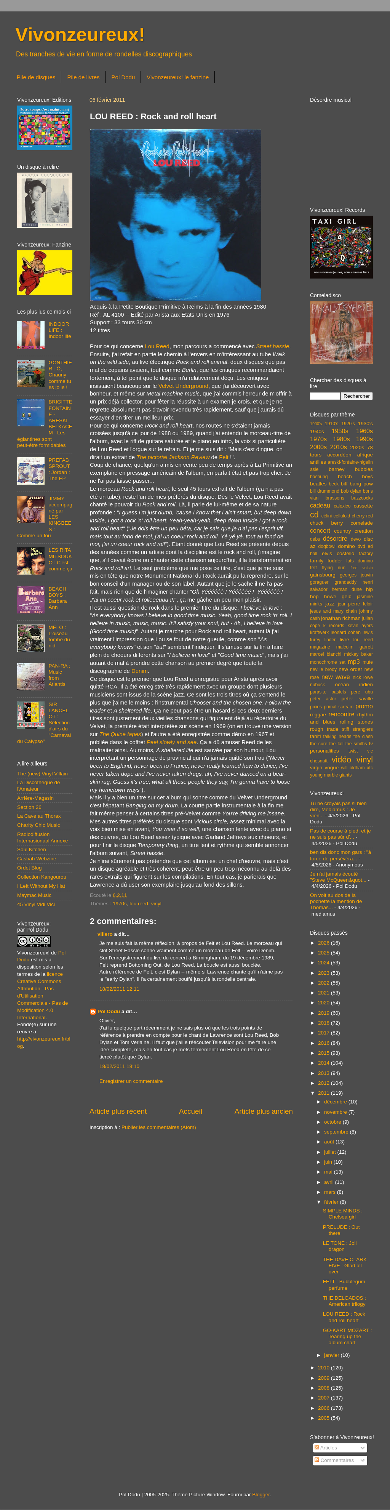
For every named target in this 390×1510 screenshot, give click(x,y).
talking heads (337, 736)
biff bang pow (357, 484)
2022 (324, 983)
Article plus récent (118, 1111)
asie (314, 469)
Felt (224, 457)
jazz (329, 604)
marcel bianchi (325, 654)
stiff (345, 729)
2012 (324, 1083)
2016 (324, 1043)
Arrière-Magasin (35, 798)
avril (329, 1182)
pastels (338, 692)
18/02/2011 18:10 (119, 1066)
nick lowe (363, 677)
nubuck (317, 684)
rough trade (324, 729)
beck (334, 484)
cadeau (320, 505)
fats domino (359, 561)
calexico (342, 506)
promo (364, 706)
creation (364, 531)
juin (329, 1162)
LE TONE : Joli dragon (340, 1246)
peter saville (357, 698)
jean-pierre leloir (355, 604)
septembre (337, 1132)
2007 (324, 1398)
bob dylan (351, 491)
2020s (357, 447)
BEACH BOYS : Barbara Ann (57, 598)
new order (350, 669)
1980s (341, 439)
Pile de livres (83, 77)
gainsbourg (323, 575)
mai (329, 1172)
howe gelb (338, 596)
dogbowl (326, 546)
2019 (324, 1013)
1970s (120, 903)
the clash (363, 736)
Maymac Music (34, 895)
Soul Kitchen (31, 849)
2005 (324, 1418)
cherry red (362, 516)
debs (315, 539)
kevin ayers (360, 625)
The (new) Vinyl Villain (42, 774)
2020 (324, 1003)
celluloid (341, 516)
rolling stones (356, 722)
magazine (320, 647)
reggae (318, 714)
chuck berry (326, 523)
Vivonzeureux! (80, 34)
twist (353, 751)
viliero (105, 934)
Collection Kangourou (41, 877)
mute (368, 662)
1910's (331, 423)
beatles (318, 484)
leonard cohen (346, 632)
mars (330, 1192)
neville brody (323, 669)
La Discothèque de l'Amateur (38, 785)
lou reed (138, 903)
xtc (370, 767)
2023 (324, 973)
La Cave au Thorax (39, 816)
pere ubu (362, 692)
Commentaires (334, 1460)
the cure (318, 743)
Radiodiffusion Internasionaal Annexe (42, 837)
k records (333, 625)
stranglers (363, 729)
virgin (316, 767)
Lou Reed (157, 346)
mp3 (354, 661)
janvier (332, 1355)
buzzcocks (362, 498)
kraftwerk (319, 632)
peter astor (323, 698)
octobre (333, 1122)
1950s (339, 431)
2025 (324, 953)
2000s (318, 447)
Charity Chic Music (38, 825)
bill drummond (324, 491)
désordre (335, 538)
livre (344, 639)
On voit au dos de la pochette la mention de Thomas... (336, 901)
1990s (364, 439)
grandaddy (345, 582)
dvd (361, 546)
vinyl (156, 903)
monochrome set (327, 662)
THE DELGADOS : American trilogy (344, 1301)
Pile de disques (36, 77)
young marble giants (331, 775)
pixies (316, 706)
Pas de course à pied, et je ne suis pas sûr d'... (340, 834)
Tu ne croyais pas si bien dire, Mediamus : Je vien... (338, 809)
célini (326, 516)
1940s (317, 431)
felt (313, 567)
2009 (324, 1378)
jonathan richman (341, 618)
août (330, 1142)
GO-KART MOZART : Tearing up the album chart (347, 1336)
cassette (363, 506)
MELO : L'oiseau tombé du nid (59, 636)
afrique (365, 455)
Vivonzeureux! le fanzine (178, 77)
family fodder (326, 561)
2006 (324, 1408)
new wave (335, 676)
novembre (336, 1112)
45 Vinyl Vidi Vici (36, 904)
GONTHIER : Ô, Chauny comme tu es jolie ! (60, 375)
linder (330, 639)
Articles (326, 1448)
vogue (331, 767)
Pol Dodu (123, 77)
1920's (348, 423)
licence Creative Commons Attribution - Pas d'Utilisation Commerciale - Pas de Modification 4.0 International (42, 995)
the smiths (356, 743)
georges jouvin (356, 575)
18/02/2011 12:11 (119, 989)
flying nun (333, 567)
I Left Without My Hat (41, 886)
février (332, 1202)
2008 (324, 1388)
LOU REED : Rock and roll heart (344, 1317)
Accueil (190, 1111)
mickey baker (358, 654)
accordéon (339, 455)
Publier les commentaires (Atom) (158, 1127)
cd (314, 514)
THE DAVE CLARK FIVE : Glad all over (345, 1266)
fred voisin (361, 567)
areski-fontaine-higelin (350, 462)
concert (320, 530)
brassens (335, 498)
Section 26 (29, 807)
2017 (324, 1033)
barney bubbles (351, 469)
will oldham (352, 767)
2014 (324, 1063)
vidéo (342, 759)
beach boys (355, 476)
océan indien (354, 684)
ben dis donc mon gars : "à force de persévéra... (340, 855)
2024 (324, 963)
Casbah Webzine (36, 858)
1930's (365, 423)
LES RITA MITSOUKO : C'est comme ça (60, 559)
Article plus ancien (264, 1111)
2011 (324, 1093)
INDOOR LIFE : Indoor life (59, 330)
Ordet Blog (29, 868)
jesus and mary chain (333, 611)
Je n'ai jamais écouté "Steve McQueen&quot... (338, 877)
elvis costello (338, 553)
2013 (324, 1073)
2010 (324, 1368)
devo (356, 539)
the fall (336, 743)
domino (346, 546)
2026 (324, 943)
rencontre (341, 714)
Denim (139, 671)
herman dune (347, 589)
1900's (316, 423)
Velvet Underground (183, 386)
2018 (324, 1023)
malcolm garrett (354, 647)
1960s (364, 431)
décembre (336, 1102)
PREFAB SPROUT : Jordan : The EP (59, 469)
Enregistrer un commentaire (131, 1081)
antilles (318, 462)
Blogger (261, 1494)
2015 (324, 1053)
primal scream (338, 706)
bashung (319, 476)
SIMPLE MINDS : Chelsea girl (343, 1214)
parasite (318, 692)
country (342, 531)
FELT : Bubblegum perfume (344, 1285)
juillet (330, 1152)
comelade (361, 523)
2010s (338, 447)
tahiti (315, 736)
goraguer (319, 582)
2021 (324, 993)
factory (366, 553)
